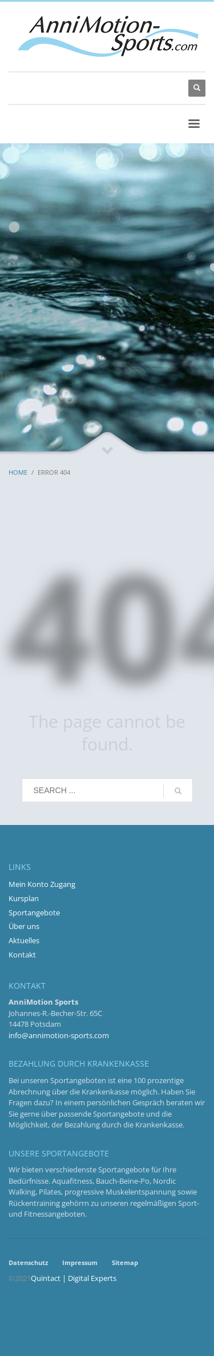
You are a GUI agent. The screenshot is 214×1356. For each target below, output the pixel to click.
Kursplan (24, 898)
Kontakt (22, 954)
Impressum (80, 1262)
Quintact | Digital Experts (73, 1278)
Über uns (24, 926)
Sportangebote (34, 912)
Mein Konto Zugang (42, 884)
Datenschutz (28, 1262)
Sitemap (125, 1262)
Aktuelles (24, 940)
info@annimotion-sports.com (59, 1035)
